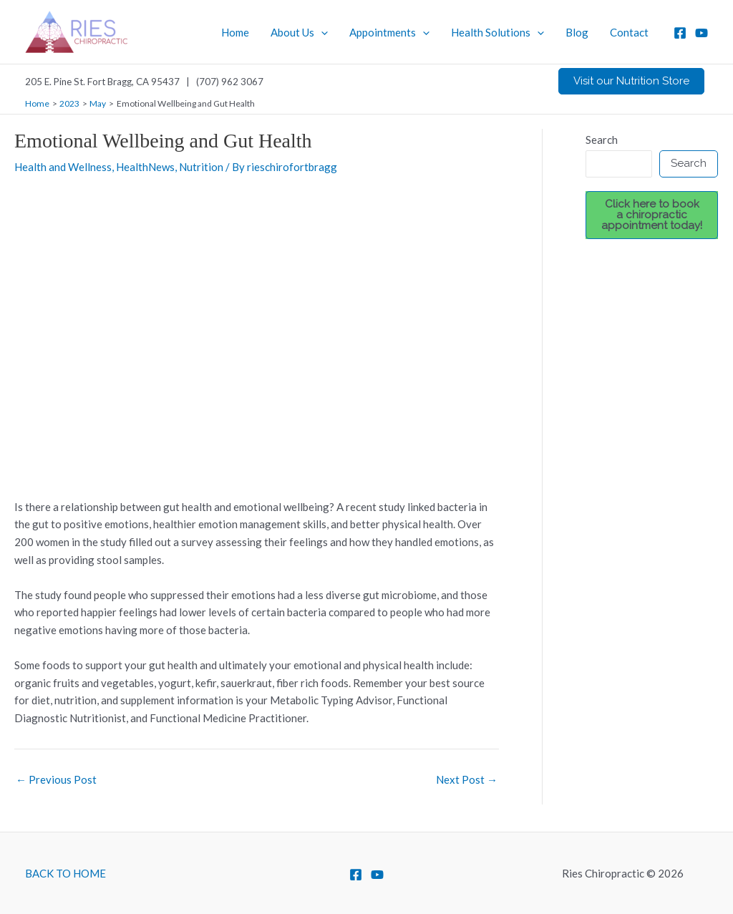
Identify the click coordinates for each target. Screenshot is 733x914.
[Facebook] (680, 32)
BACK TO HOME (65, 873)
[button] (631, 81)
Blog (576, 32)
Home (235, 32)
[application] (321, 32)
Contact (629, 32)
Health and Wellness (63, 166)
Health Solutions (497, 32)
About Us (299, 32)
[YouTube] (701, 32)
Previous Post (56, 779)
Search (602, 139)
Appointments (389, 32)
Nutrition (201, 166)
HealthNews (145, 166)
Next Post (466, 779)
